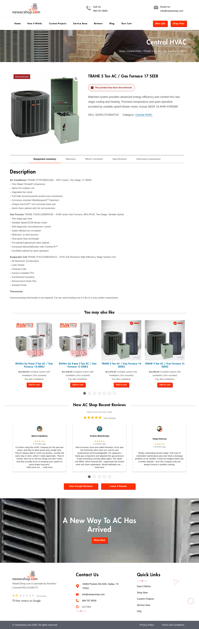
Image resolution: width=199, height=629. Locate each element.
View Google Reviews (81, 486)
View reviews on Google (26, 601)
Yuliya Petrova (159, 439)
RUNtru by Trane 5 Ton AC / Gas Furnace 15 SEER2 (77, 365)
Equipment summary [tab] (45, 159)
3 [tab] (94, 393)
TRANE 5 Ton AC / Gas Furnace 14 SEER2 (121, 365)
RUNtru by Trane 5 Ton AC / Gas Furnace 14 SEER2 (34, 365)
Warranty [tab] (71, 159)
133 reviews (110, 418)
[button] (76, 78)
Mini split (160, 23)
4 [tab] (99, 393)
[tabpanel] (34, 353)
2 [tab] (89, 393)
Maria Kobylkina (40, 436)
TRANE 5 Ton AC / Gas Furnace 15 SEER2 (164, 365)
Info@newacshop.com (171, 11)
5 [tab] (104, 393)
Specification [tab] (119, 159)
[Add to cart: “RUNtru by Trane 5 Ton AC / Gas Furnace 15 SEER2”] (77, 385)
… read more (46, 467)
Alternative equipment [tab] (148, 159)
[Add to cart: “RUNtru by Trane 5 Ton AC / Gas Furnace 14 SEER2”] (34, 385)
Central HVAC (166, 42)
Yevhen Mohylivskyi (99, 436)
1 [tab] (84, 393)
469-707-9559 (100, 11)
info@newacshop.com (93, 594)
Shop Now (178, 23)
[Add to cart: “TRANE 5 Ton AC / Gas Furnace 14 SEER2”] (121, 385)
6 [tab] (109, 393)
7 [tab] (114, 393)
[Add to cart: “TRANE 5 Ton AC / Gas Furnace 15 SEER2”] (164, 385)
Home (122, 51)
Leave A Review (118, 486)
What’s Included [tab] (94, 159)
